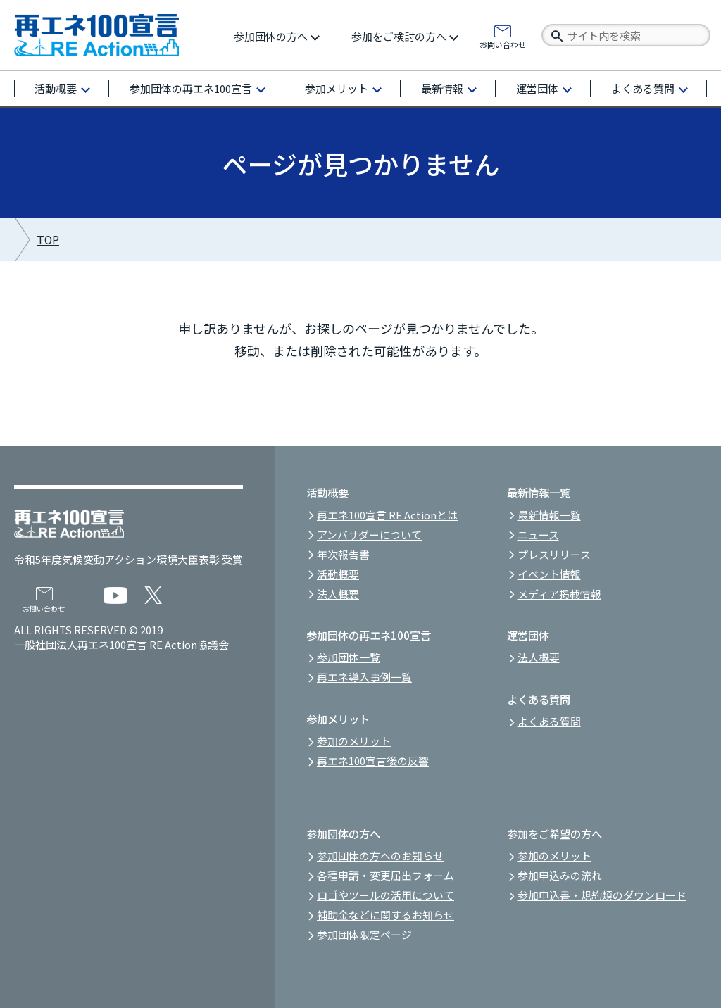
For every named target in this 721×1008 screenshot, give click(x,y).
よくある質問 (643, 88)
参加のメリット (354, 740)
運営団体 (537, 88)
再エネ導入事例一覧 (364, 676)
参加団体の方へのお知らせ (380, 855)
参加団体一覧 (348, 657)
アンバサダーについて (369, 534)
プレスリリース (554, 554)
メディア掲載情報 (559, 593)
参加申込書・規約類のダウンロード (602, 895)
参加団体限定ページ (364, 934)
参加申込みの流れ (560, 875)
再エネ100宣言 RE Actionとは (387, 515)
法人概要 (338, 593)
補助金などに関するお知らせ (385, 914)
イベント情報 (549, 574)
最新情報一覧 (549, 515)
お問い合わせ (502, 44)
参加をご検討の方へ (398, 36)
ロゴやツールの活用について (385, 895)
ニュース (538, 534)
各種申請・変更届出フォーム (385, 875)
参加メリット (336, 88)
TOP (48, 240)
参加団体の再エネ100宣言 (191, 88)
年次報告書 (343, 554)
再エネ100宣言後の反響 (373, 760)
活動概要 (56, 88)
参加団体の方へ (271, 36)
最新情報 (442, 88)
